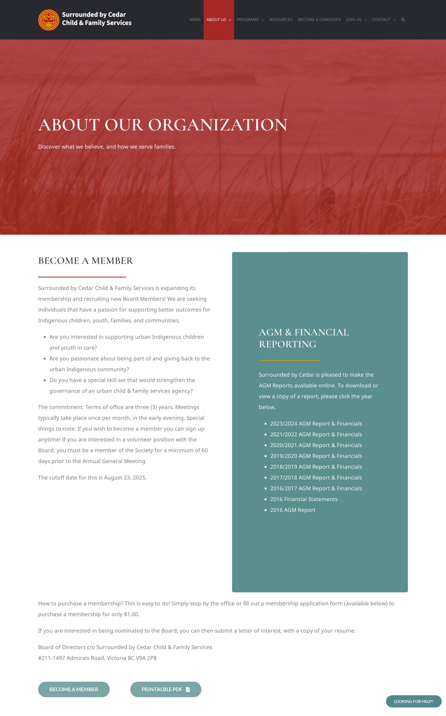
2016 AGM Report (292, 511)
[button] (403, 19)
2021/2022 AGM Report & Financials (316, 435)
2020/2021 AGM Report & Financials (316, 446)
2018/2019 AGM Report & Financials (316, 467)
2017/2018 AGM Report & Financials (316, 478)
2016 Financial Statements (304, 500)
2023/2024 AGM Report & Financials (316, 424)
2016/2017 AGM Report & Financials (316, 489)
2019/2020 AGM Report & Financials (316, 457)
